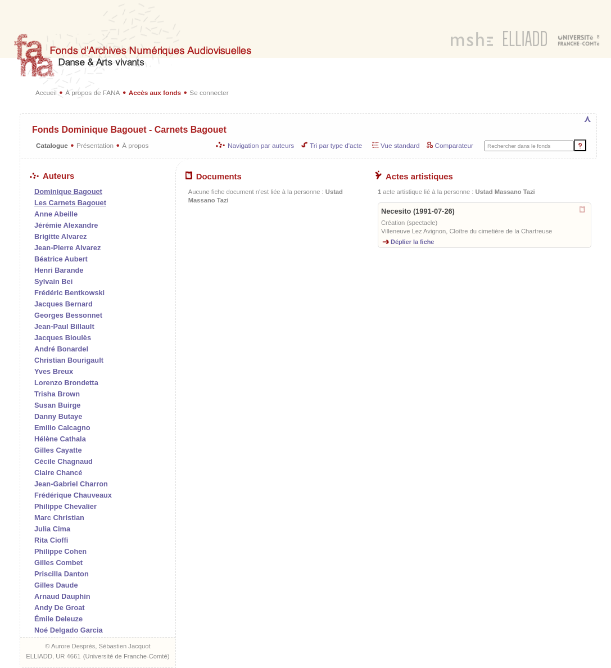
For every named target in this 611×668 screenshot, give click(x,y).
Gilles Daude (56, 585)
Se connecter (208, 92)
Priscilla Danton (61, 574)
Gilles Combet (58, 562)
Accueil (46, 92)
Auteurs (52, 175)
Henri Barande (58, 270)
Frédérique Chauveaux (73, 495)
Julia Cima (52, 529)
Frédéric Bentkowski (69, 292)
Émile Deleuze (58, 619)
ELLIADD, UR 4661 (53, 656)
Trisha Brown (57, 394)
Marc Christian (59, 517)
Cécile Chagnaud (63, 461)
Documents (213, 176)
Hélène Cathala (60, 439)
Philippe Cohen (60, 551)
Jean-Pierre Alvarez (67, 247)
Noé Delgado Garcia (68, 630)
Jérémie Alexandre (66, 225)
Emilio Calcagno (62, 427)
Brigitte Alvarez (60, 236)
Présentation (95, 145)
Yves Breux (53, 371)
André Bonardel (61, 349)
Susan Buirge (57, 405)
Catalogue (52, 145)
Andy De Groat (59, 607)
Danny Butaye (58, 416)
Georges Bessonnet (68, 315)
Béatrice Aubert (61, 259)
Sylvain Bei (53, 281)
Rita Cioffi (51, 540)
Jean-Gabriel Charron (71, 484)
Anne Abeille (56, 214)
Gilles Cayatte (58, 450)
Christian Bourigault (68, 360)
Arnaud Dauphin (62, 596)
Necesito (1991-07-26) (418, 211)
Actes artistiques (414, 176)
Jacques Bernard (63, 304)
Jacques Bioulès (62, 337)
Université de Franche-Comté (126, 656)
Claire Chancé (58, 472)
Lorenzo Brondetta (66, 382)
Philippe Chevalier (65, 506)
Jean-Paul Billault (64, 326)
